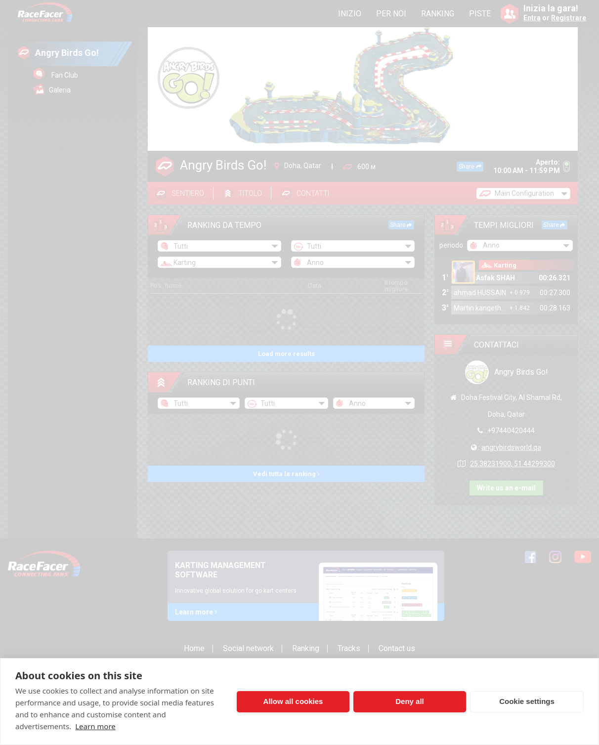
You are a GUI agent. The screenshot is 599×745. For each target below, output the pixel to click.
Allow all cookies (293, 701)
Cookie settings (527, 701)
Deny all (409, 701)
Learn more (95, 726)
